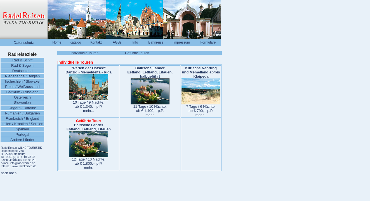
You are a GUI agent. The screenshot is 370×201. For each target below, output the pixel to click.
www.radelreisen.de (24, 166)
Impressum (181, 42)
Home (56, 42)
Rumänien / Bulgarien (22, 113)
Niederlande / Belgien (22, 76)
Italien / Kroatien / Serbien (22, 124)
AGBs (117, 42)
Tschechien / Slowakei (22, 81)
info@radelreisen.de (22, 163)
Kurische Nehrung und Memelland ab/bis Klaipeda (201, 72)
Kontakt (96, 42)
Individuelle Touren (84, 53)
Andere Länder (22, 140)
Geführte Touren (137, 53)
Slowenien (22, 102)
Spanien (22, 129)
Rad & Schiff (22, 60)
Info (135, 42)
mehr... (88, 111)
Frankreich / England (22, 118)
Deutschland (22, 71)
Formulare (208, 42)
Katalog (75, 42)
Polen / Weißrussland (22, 87)
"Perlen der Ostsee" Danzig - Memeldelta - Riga (88, 70)
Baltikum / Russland (22, 92)
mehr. (150, 115)
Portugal (22, 134)
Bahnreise (155, 42)
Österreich (22, 97)
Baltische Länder (150, 68)
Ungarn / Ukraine (22, 108)
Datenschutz (24, 42)
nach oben (9, 173)
